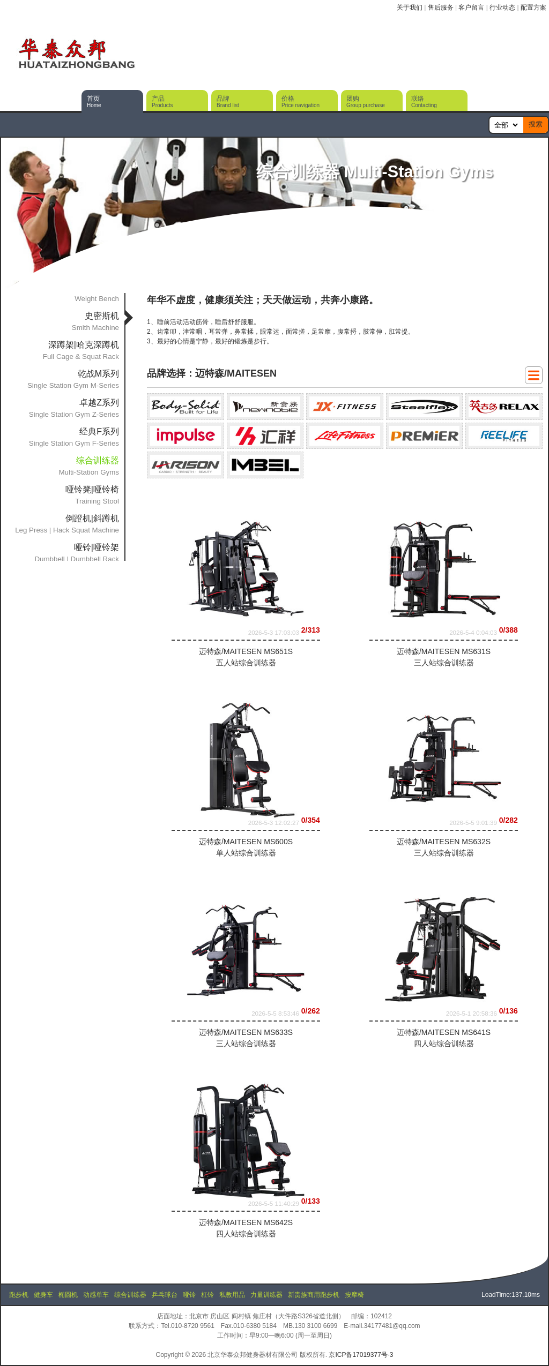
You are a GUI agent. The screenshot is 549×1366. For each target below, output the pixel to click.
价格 (300, 101)
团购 (365, 101)
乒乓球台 (164, 1295)
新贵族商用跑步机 (313, 1295)
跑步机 (18, 1295)
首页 (94, 101)
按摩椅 (354, 1295)
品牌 (228, 101)
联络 (424, 101)
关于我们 (409, 7)
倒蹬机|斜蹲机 (92, 518)
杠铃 (207, 1295)
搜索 (536, 124)
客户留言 (471, 7)
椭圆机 (68, 1295)
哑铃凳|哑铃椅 (92, 489)
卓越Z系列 (99, 402)
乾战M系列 (98, 373)
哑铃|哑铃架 (96, 547)
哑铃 (189, 1295)
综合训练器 (130, 1295)
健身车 (43, 1295)
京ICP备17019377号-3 (361, 1355)
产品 (162, 101)
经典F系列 (99, 431)
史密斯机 (102, 315)
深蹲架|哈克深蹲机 (83, 344)
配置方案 (533, 7)
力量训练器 (266, 1295)
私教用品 (232, 1295)
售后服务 (441, 7)
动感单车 (96, 1295)
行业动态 (502, 7)
